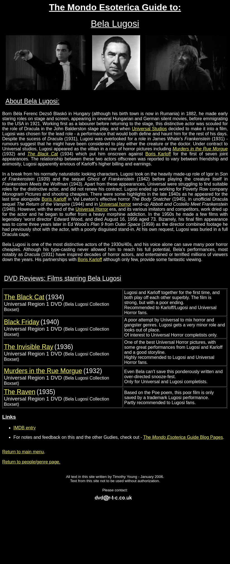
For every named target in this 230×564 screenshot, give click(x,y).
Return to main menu (23, 451)
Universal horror (115, 204)
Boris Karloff (158, 153)
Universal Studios (149, 128)
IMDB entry (24, 427)
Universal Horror (91, 209)
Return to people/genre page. (31, 461)
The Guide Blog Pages (183, 437)
